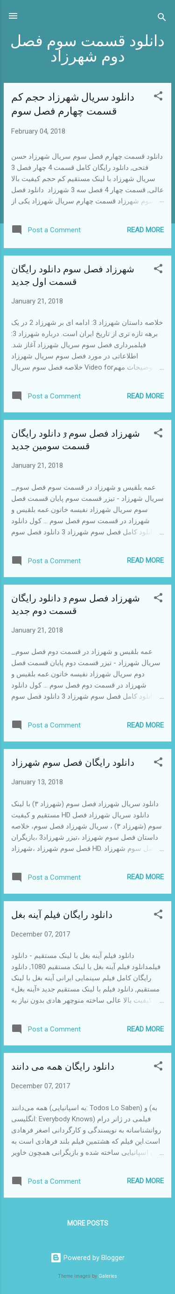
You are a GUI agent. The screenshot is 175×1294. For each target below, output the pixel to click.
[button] (158, 97)
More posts (87, 1223)
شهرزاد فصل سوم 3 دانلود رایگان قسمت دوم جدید (75, 604)
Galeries (107, 1276)
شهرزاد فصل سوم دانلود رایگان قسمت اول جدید (72, 275)
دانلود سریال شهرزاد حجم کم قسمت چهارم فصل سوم (72, 104)
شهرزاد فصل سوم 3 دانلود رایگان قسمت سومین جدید (75, 439)
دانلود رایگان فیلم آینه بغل (61, 915)
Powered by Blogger (87, 1258)
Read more (145, 230)
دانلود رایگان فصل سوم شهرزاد (72, 762)
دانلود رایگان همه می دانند (62, 1066)
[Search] (162, 19)
